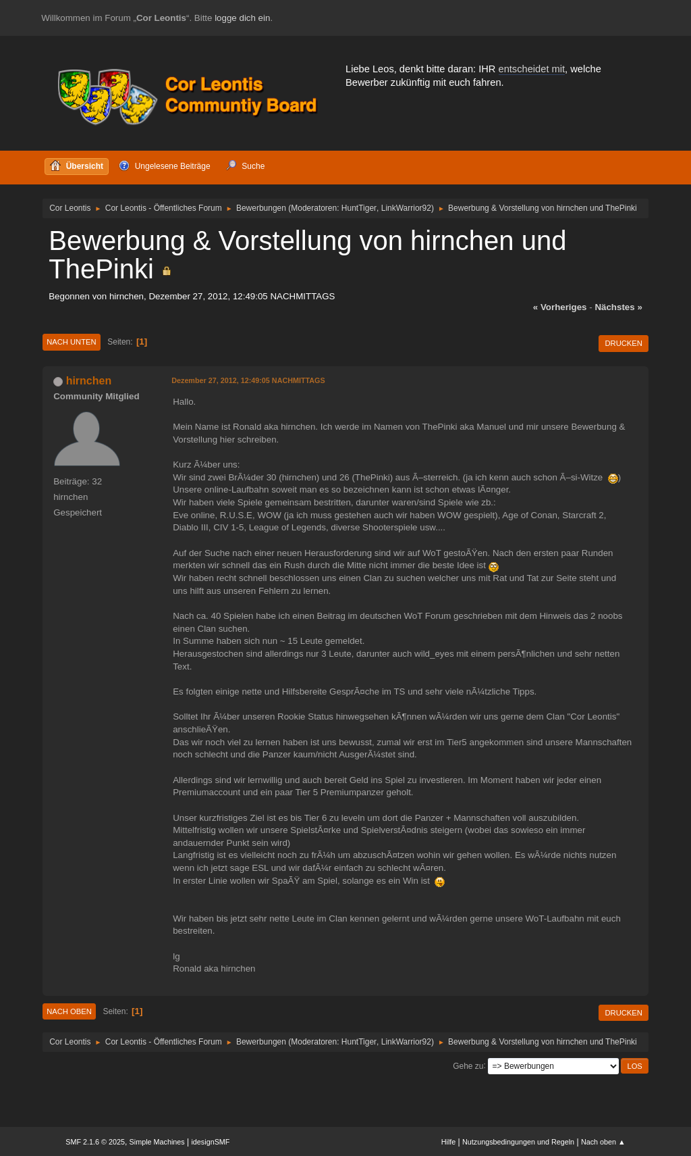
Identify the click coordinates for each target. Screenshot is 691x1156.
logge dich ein (242, 18)
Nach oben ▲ (603, 1142)
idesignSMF (210, 1142)
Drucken (623, 343)
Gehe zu (468, 1065)
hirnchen (89, 380)
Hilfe (448, 1142)
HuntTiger (359, 208)
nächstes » (618, 307)
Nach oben (69, 1011)
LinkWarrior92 (406, 208)
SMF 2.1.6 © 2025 (95, 1142)
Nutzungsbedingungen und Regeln (518, 1142)
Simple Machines (157, 1142)
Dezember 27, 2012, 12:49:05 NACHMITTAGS (248, 380)
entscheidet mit (532, 69)
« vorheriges (560, 307)
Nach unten (71, 342)
